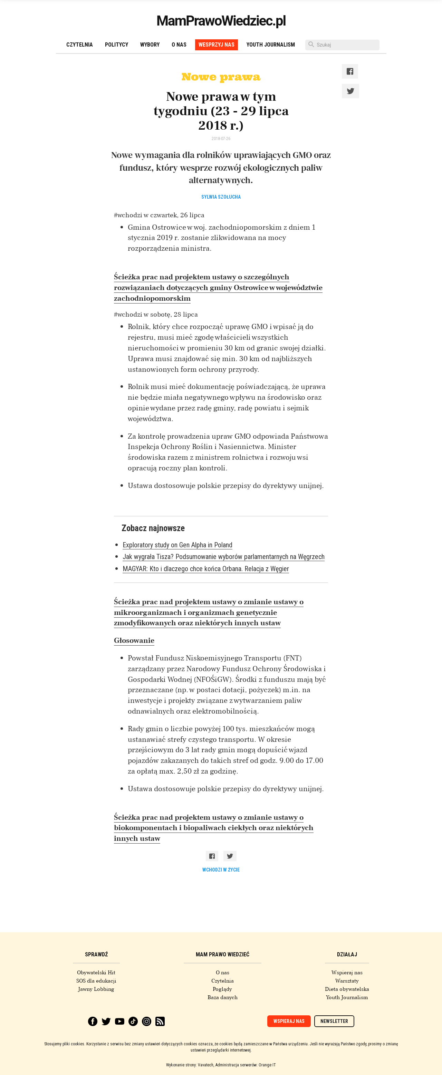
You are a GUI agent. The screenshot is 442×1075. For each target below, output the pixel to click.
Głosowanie (134, 640)
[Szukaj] (342, 45)
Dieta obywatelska (347, 989)
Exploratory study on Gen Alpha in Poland (177, 545)
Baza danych (223, 997)
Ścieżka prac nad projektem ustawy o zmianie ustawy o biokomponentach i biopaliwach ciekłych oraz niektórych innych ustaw (214, 828)
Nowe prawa (221, 76)
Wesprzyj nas (216, 44)
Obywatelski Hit (96, 972)
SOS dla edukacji (96, 980)
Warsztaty (347, 980)
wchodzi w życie (221, 870)
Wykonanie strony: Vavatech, (190, 1065)
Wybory (150, 44)
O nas (179, 44)
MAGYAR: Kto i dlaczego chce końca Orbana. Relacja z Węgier (206, 569)
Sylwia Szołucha (221, 197)
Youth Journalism (271, 44)
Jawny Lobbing (96, 989)
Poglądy (222, 989)
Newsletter (334, 1021)
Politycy (116, 44)
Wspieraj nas (347, 972)
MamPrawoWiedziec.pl (221, 21)
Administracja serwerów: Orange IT (245, 1065)
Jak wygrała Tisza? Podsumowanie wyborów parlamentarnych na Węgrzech (224, 557)
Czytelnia (79, 44)
